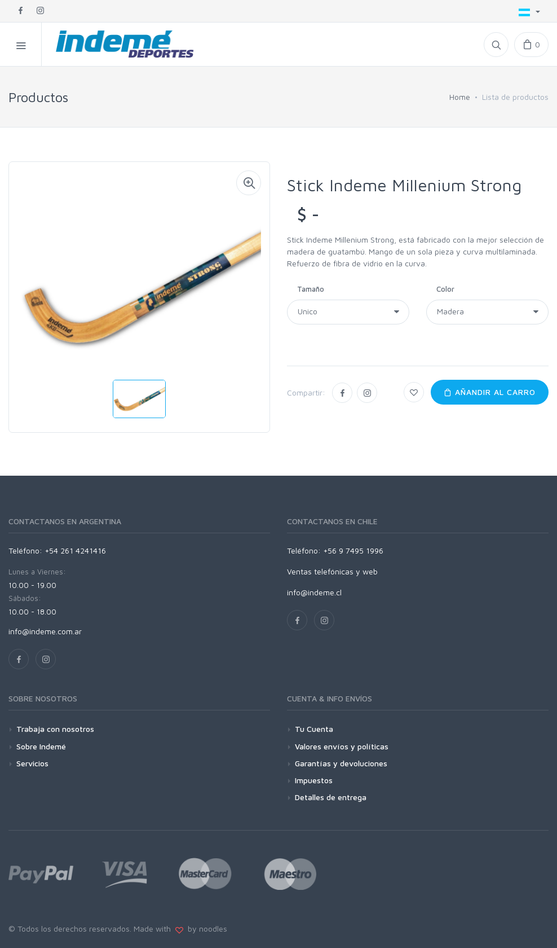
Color (445, 288)
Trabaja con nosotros (55, 729)
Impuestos (314, 780)
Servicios (32, 763)
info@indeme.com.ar (45, 631)
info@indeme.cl (314, 592)
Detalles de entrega (330, 797)
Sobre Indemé (41, 746)
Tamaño (310, 288)
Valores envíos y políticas (341, 746)
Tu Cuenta (314, 729)
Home (459, 97)
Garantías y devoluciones (341, 763)
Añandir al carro (490, 392)
